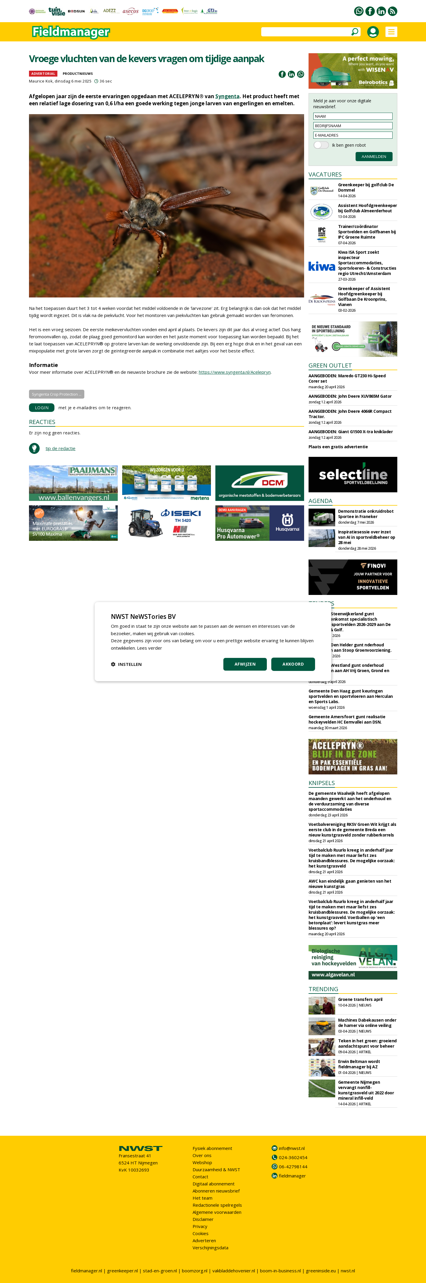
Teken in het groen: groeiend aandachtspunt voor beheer (367, 1043)
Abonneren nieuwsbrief (216, 1191)
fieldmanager (292, 1176)
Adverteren (204, 1240)
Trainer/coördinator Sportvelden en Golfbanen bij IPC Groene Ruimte (367, 232)
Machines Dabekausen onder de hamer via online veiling (367, 1022)
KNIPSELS (322, 783)
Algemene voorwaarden (217, 1212)
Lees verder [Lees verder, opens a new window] (149, 648)
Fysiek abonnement (212, 1148)
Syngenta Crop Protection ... (56, 394)
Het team (202, 1198)
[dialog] (213, 641)
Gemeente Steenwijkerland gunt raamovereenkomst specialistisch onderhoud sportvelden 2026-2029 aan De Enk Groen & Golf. (350, 621)
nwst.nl (348, 1271)
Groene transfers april (360, 999)
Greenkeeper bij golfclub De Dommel (366, 187)
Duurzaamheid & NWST (216, 1169)
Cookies (201, 1233)
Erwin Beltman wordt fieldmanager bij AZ (359, 1064)
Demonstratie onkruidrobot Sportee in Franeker (366, 513)
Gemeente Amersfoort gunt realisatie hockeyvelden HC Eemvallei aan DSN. (347, 719)
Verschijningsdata (210, 1247)
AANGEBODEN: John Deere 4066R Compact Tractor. (350, 413)
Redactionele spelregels (217, 1205)
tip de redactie (60, 448)
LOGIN (42, 407)
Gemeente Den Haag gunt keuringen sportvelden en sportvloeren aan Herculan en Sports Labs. (351, 696)
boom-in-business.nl (280, 1271)
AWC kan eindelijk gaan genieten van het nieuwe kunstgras (350, 883)
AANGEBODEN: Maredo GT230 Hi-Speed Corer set (347, 378)
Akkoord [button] (293, 664)
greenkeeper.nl (122, 1271)
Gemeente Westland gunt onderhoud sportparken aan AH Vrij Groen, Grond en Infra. (349, 670)
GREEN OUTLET (330, 365)
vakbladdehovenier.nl (233, 1271)
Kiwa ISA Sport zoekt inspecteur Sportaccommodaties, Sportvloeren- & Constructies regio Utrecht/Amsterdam (367, 262)
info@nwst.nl (292, 1148)
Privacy (200, 1226)
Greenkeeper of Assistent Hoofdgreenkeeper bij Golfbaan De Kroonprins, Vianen (364, 296)
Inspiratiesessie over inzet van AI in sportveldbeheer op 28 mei (366, 537)
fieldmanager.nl (86, 1271)
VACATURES (325, 174)
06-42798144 (293, 1166)
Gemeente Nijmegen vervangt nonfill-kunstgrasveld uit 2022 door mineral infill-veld (366, 1090)
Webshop (202, 1162)
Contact (200, 1177)
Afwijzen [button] (245, 664)
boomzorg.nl (194, 1271)
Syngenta (227, 96)
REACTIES (42, 422)
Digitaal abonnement (214, 1184)
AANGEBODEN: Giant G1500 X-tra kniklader (351, 431)
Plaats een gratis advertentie (338, 446)
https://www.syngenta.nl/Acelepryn (235, 372)
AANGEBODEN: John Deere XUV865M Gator (350, 396)
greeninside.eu (321, 1271)
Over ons (202, 1155)
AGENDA (321, 501)
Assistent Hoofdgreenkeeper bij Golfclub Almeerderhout (367, 208)
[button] (126, 664)
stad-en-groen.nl (160, 1271)
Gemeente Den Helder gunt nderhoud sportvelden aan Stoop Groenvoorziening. (350, 647)
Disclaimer (203, 1219)
